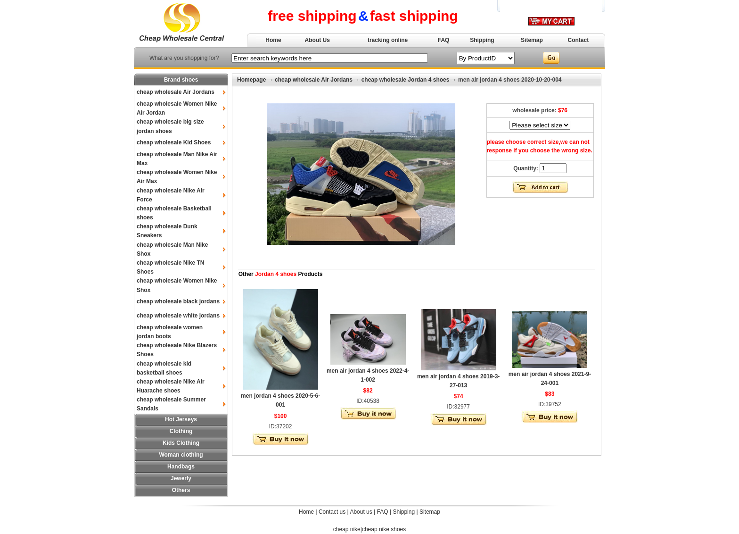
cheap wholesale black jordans (178, 301)
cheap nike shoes (384, 529)
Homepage (251, 79)
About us (361, 512)
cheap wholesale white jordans (178, 315)
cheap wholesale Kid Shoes (174, 142)
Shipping (482, 40)
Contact (578, 40)
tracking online (388, 40)
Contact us (332, 512)
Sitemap (532, 40)
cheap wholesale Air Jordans (175, 92)
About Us (317, 40)
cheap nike (347, 529)
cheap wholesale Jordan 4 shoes (405, 79)
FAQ (444, 40)
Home (273, 40)
